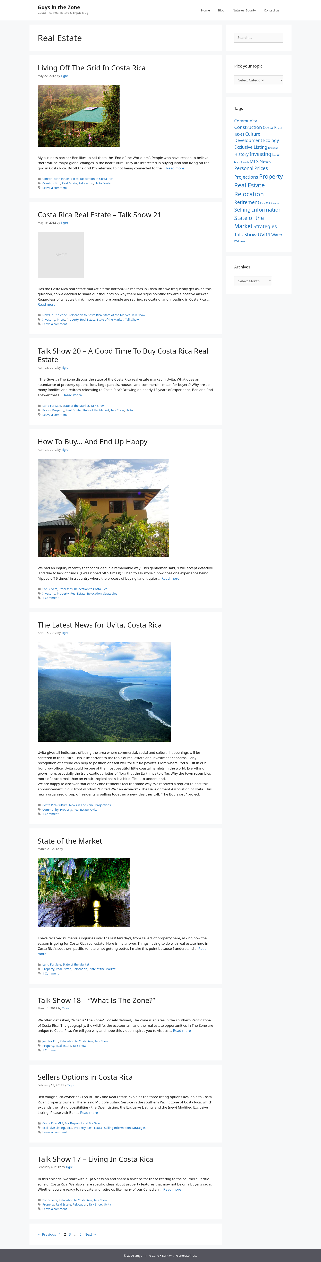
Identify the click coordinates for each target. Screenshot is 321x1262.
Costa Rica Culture (55, 805)
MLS (69, 1128)
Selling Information (117, 1128)
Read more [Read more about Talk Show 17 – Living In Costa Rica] (172, 1189)
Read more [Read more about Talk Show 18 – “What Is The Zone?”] (182, 1030)
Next (91, 1234)
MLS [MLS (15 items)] (254, 161)
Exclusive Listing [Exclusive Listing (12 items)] (250, 147)
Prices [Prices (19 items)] (261, 168)
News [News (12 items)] (265, 161)
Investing (48, 319)
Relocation (86, 183)
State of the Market (116, 315)
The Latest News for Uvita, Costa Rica (100, 625)
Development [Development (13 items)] (248, 140)
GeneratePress (186, 1255)
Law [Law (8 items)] (276, 154)
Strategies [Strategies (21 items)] (265, 226)
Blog (221, 10)
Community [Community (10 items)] (245, 121)
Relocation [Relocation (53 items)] (249, 194)
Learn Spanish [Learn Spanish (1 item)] (241, 162)
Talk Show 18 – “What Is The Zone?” (96, 1000)
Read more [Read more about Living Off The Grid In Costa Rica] (175, 168)
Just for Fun (50, 1041)
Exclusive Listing (53, 1128)
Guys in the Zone (59, 7)
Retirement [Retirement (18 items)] (246, 202)
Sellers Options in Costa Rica (85, 1077)
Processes (65, 589)
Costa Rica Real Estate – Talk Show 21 (100, 214)
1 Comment (50, 598)
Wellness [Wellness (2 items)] (239, 241)
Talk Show (138, 315)
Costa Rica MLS (52, 1123)
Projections (103, 805)
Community (50, 809)
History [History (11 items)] (241, 154)
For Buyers (49, 589)
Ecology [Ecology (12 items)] (271, 140)
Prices (61, 319)
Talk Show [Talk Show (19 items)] (245, 234)
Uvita (98, 183)
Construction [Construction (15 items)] (248, 127)
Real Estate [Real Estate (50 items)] (249, 185)
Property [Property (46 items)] (271, 176)
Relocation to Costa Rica (96, 179)
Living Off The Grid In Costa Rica (92, 67)
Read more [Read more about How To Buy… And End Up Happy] (170, 578)
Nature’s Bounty (244, 10)
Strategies (110, 593)
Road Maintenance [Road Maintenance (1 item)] (269, 203)
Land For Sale (51, 406)
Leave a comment (54, 188)
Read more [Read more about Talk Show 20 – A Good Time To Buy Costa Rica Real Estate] (73, 395)
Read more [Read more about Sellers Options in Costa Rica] (89, 1112)
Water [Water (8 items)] (277, 235)
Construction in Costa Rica (60, 179)
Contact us (271, 10)
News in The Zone (54, 315)
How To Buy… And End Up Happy (92, 441)
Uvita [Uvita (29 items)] (264, 234)
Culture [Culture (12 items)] (252, 134)
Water (107, 183)
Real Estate (69, 183)
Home (205, 10)
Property (73, 319)
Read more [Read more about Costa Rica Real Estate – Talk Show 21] (46, 304)
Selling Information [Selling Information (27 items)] (258, 209)
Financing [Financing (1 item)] (273, 147)
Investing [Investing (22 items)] (260, 154)
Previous (47, 1234)
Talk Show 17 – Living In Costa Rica (95, 1159)
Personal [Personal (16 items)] (243, 168)
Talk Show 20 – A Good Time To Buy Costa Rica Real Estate (123, 355)
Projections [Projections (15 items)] (246, 177)
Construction (51, 183)
